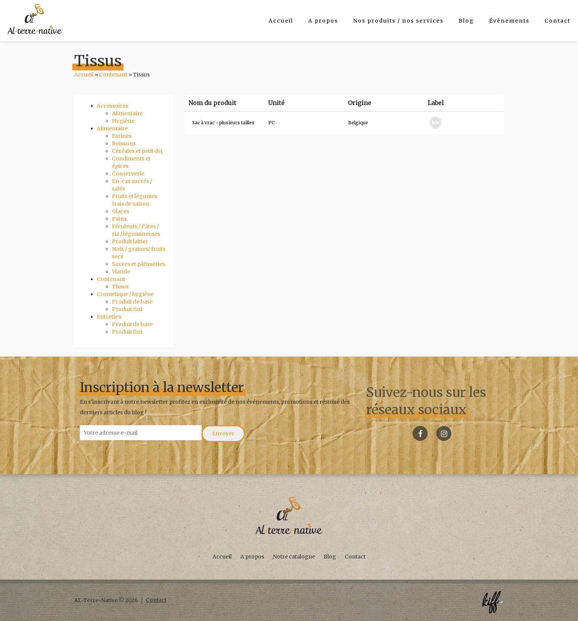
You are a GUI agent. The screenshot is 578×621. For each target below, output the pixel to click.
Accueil (281, 20)
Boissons (124, 143)
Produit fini (127, 309)
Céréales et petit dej (137, 151)
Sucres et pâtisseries (138, 264)
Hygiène (123, 120)
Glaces (120, 211)
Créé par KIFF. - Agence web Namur (492, 602)
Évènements (509, 20)
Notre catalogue (294, 556)
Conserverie (128, 173)
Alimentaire (127, 113)
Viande (121, 271)
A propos (323, 20)
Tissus (120, 286)
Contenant (113, 74)
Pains (119, 218)
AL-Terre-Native (35, 19)
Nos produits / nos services (398, 20)
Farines (122, 136)
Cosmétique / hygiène (125, 294)
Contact (557, 20)
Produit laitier (130, 241)
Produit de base (132, 301)
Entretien (109, 316)
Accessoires (112, 105)
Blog (466, 20)
